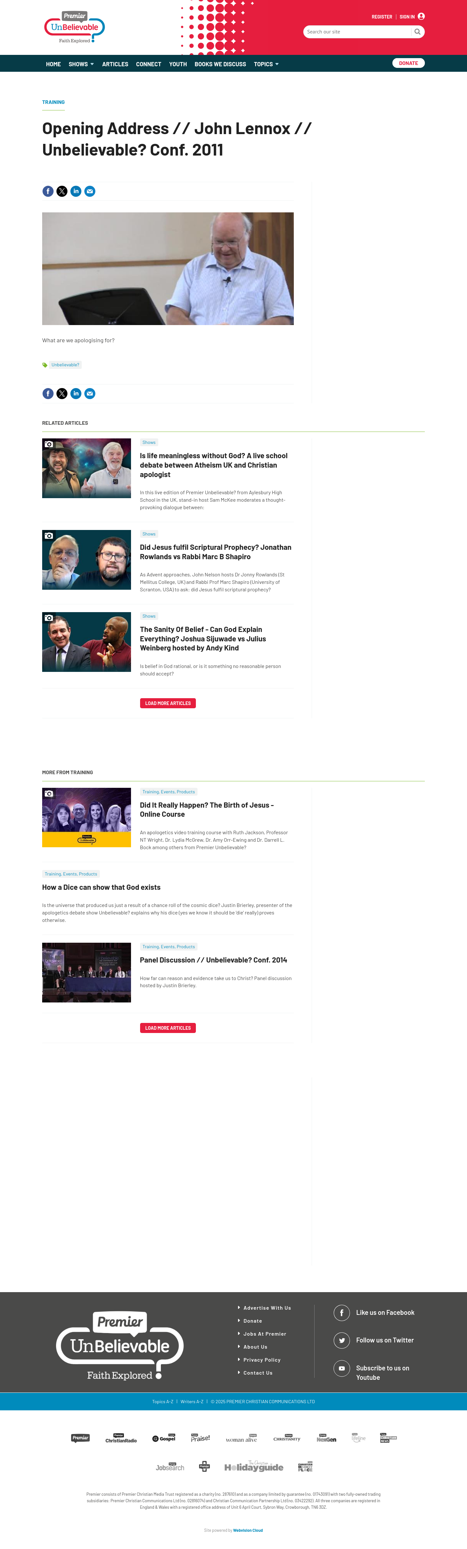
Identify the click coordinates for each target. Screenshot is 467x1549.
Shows (149, 442)
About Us (256, 1346)
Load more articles (168, 703)
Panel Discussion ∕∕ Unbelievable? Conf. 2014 (213, 959)
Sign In (407, 16)
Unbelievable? (65, 364)
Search (418, 32)
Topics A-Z (162, 1401)
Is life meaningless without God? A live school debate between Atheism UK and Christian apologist (214, 465)
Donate (253, 1320)
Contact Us (258, 1372)
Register (382, 16)
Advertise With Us (267, 1307)
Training (53, 102)
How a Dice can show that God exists (101, 886)
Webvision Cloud (248, 1530)
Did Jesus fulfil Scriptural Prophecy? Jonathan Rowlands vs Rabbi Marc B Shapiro (216, 551)
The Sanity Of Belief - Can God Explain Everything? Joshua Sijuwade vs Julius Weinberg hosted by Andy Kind (203, 638)
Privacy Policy (262, 1359)
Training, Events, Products (169, 791)
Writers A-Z (192, 1401)
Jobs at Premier (265, 1333)
